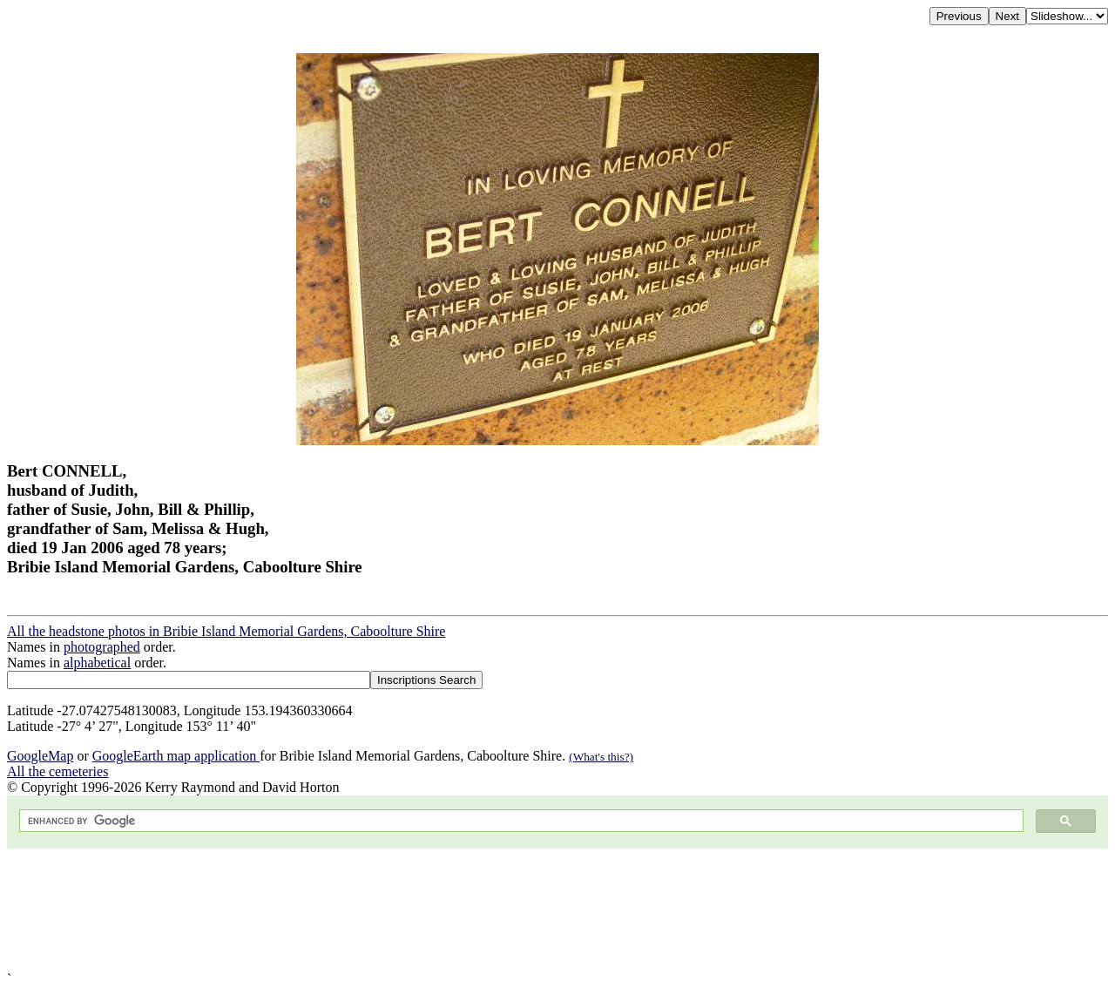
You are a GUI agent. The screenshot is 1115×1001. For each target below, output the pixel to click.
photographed (102, 646)
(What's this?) (601, 756)
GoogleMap (40, 755)
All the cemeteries (57, 771)
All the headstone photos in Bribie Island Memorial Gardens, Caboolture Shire (226, 631)
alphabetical (97, 662)
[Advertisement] (529, 910)
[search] (519, 821)
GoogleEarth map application (176, 755)
